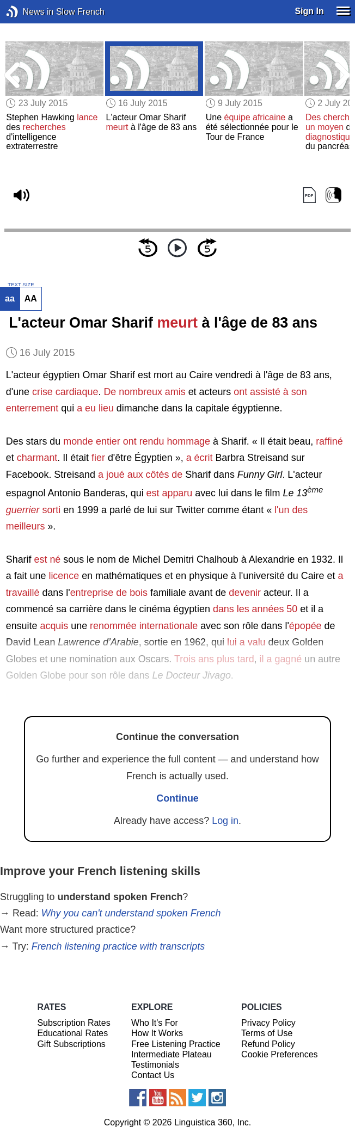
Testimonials (155, 1064)
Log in (225, 820)
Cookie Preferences (279, 1054)
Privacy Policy (268, 1022)
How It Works (157, 1033)
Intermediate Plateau (171, 1054)
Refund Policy (268, 1044)
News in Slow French (28, 11)
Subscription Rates (73, 1022)
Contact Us (152, 1075)
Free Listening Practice (176, 1044)
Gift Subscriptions (71, 1044)
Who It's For (154, 1022)
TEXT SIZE (21, 284)
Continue (177, 798)
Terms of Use (266, 1033)
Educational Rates (72, 1033)
